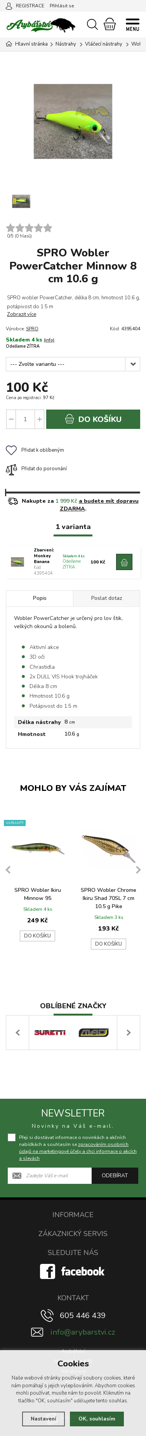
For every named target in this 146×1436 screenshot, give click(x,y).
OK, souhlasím (96, 1419)
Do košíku (37, 935)
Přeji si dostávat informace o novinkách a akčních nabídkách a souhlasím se (78, 1147)
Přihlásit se (62, 6)
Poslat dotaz (106, 598)
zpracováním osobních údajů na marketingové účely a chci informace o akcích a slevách (78, 1151)
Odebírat (115, 1175)
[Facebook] (73, 1271)
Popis (40, 598)
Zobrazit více (21, 314)
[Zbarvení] (73, 364)
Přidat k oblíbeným (35, 450)
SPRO (32, 329)
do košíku (93, 419)
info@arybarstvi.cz (82, 1332)
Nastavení (43, 1419)
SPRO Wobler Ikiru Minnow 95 (37, 894)
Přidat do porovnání (36, 468)
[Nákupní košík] (110, 24)
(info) (49, 340)
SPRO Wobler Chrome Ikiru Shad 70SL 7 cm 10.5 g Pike (108, 898)
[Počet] (25, 419)
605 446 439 (83, 1315)
